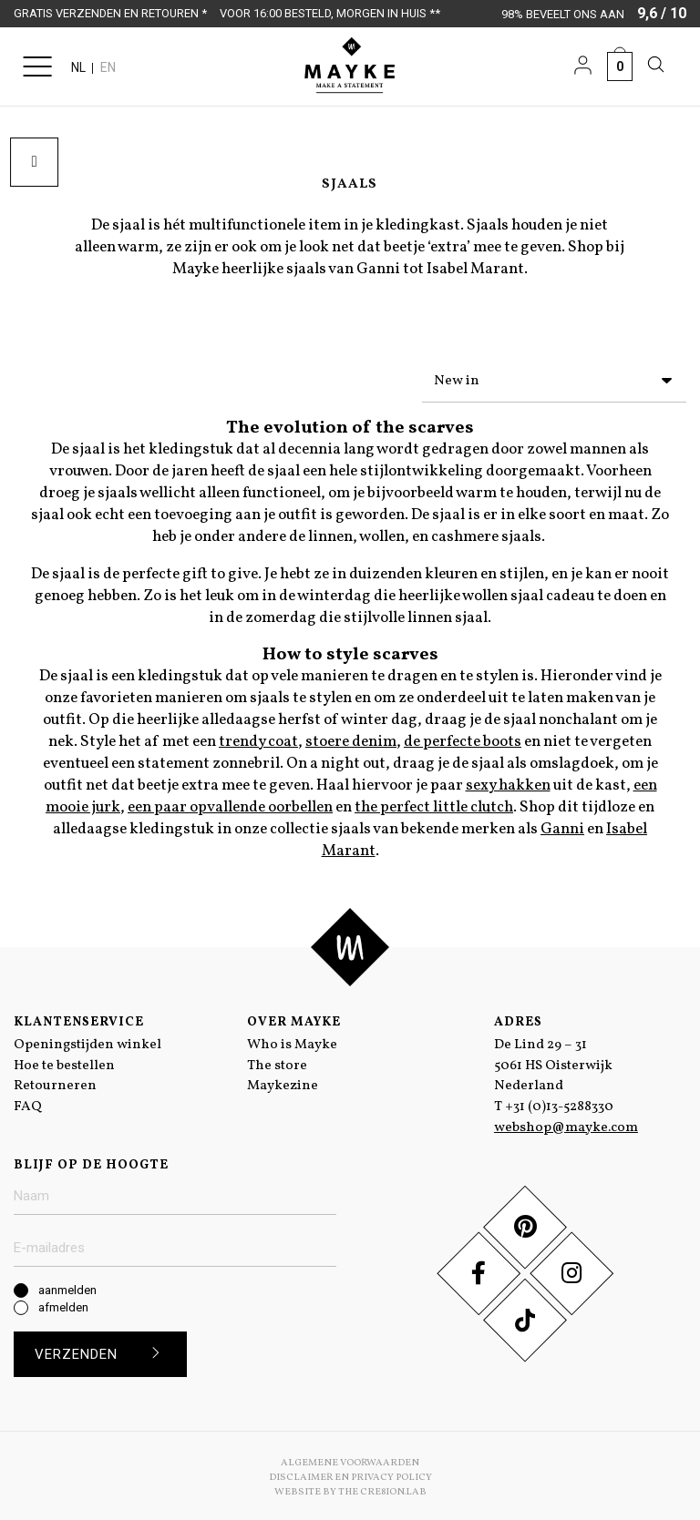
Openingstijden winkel (87, 1040)
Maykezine (282, 1081)
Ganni (562, 825)
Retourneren (55, 1081)
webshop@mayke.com (566, 1123)
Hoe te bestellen (64, 1061)
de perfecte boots (462, 738)
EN (108, 67)
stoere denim (350, 738)
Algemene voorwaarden (350, 1458)
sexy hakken (508, 781)
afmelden (63, 1303)
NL (78, 67)
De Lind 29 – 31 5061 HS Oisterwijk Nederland (553, 1061)
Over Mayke (294, 1017)
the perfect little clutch (434, 803)
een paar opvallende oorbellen (230, 803)
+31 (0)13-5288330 (559, 1102)
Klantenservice (79, 1017)
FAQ (28, 1102)
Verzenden (105, 1349)
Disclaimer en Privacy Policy (350, 1473)
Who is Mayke (292, 1040)
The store (277, 1061)
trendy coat (258, 738)
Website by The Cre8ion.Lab (350, 1487)
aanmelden (67, 1285)
